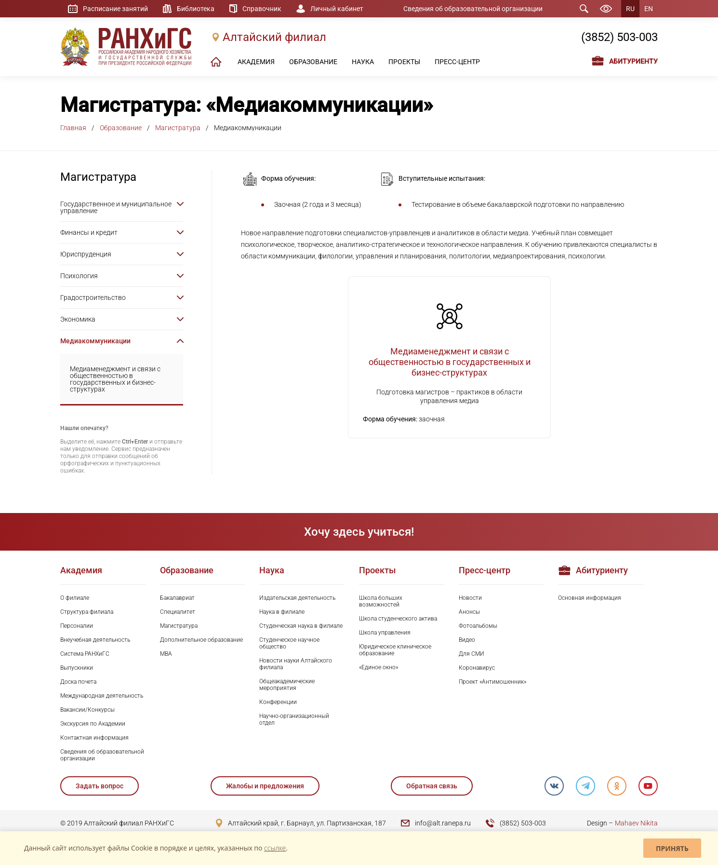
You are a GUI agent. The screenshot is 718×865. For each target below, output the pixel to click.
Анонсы (469, 611)
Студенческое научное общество (289, 643)
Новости (470, 598)
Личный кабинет (336, 9)
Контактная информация (94, 737)
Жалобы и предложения (265, 786)
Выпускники (76, 667)
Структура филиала (86, 611)
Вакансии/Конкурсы (87, 709)
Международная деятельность (101, 695)
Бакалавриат (177, 598)
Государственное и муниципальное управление (116, 207)
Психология (79, 276)
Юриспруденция (85, 254)
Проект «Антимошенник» (492, 681)
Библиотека (195, 9)
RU (630, 9)
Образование (121, 127)
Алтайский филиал (274, 37)
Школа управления (385, 632)
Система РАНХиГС (84, 653)
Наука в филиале (282, 611)
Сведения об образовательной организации (473, 9)
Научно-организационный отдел (294, 719)
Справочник (261, 9)
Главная (73, 127)
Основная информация (589, 598)
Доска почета (78, 681)
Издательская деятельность (297, 598)
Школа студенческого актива (398, 618)
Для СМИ (471, 653)
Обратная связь (431, 786)
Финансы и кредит (89, 232)
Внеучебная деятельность (95, 639)
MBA (166, 653)
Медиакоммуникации (95, 341)
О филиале (74, 598)
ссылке (275, 847)
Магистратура (177, 127)
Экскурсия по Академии (92, 723)
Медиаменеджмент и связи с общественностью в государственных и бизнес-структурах (115, 379)
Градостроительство (93, 297)
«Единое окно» (378, 667)
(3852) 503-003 (619, 37)
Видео (467, 639)
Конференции (278, 702)
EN (648, 9)
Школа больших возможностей (380, 601)
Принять (672, 848)
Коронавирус (477, 667)
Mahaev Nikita (636, 823)
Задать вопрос (99, 786)
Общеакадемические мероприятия (287, 684)
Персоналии (76, 625)
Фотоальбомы (478, 625)
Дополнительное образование (201, 639)
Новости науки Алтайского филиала (295, 664)
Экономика (77, 319)
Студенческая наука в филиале (301, 625)
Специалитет (177, 611)
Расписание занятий (115, 9)
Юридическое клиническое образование (395, 650)
